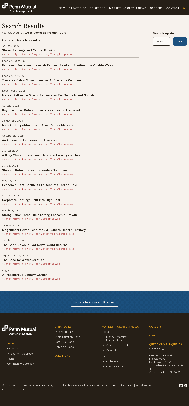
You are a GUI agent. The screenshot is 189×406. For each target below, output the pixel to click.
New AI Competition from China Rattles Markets (37, 125)
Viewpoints (113, 350)
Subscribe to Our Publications (94, 302)
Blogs (35, 54)
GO (180, 41)
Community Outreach (20, 363)
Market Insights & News (127, 8)
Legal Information (122, 385)
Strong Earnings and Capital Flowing (28, 50)
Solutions (97, 8)
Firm (61, 8)
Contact (172, 8)
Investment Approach (20, 353)
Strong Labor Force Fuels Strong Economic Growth (39, 215)
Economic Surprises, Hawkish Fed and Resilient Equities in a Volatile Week (57, 65)
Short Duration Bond (67, 336)
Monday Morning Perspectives (57, 54)
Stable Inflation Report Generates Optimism (34, 170)
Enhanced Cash (64, 331)
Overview (13, 348)
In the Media (113, 361)
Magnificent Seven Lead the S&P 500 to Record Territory (44, 230)
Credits (21, 389)
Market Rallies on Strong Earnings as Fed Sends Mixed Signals (48, 95)
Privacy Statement (98, 385)
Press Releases (115, 366)
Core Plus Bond (64, 341)
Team (10, 358)
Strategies (77, 8)
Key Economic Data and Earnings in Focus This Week (41, 110)
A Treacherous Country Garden (24, 274)
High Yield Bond (64, 346)
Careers (156, 8)
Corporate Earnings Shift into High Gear (31, 200)
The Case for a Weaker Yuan (23, 260)
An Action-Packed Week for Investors (30, 140)
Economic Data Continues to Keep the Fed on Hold (39, 185)
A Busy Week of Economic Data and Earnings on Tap (41, 155)
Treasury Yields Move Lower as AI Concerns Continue (41, 80)
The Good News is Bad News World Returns (34, 245)
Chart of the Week (51, 218)
